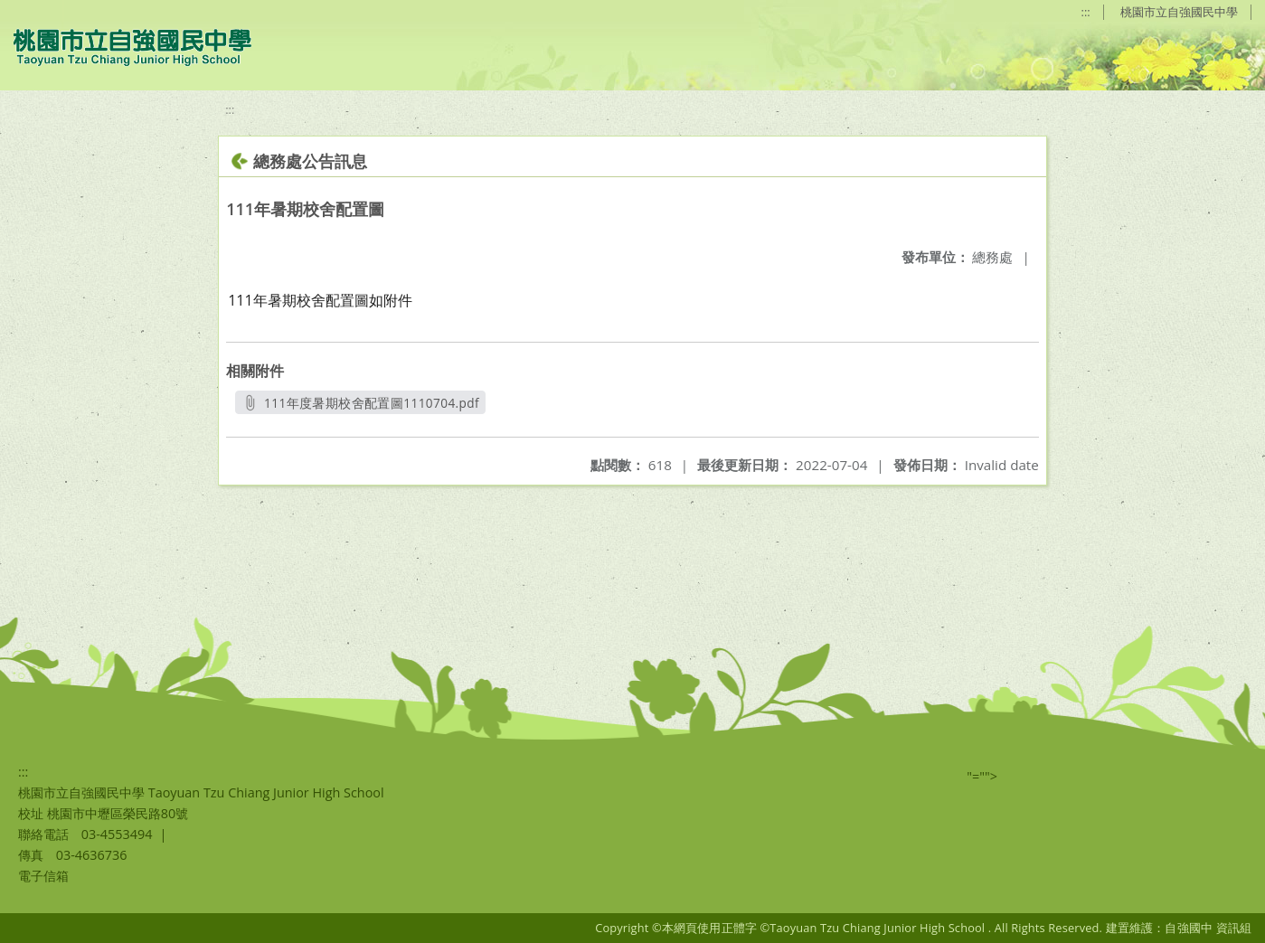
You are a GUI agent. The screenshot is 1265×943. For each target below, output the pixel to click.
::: (1085, 12)
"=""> (982, 776)
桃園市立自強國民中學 (1179, 12)
